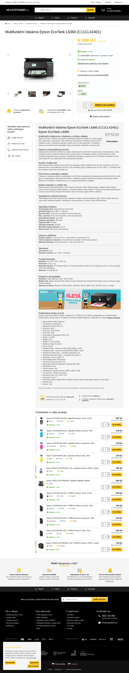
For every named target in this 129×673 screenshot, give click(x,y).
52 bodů (62, 546)
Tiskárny (72, 18)
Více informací (31, 658)
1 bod (72, 421)
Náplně (39, 18)
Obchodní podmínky (74, 623)
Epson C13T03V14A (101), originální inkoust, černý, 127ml (69, 418)
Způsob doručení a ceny (14, 615)
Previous (8, 55)
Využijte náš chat (15, 137)
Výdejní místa (11, 617)
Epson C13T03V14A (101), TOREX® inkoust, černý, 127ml (69, 493)
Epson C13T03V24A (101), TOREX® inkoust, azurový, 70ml (70, 506)
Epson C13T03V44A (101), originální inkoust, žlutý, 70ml (68, 456)
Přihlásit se (118, 2)
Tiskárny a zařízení (18, 23)
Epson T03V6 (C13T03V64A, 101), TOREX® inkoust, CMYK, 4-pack (72, 543)
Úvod (8, 23)
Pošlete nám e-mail (15, 144)
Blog (38, 628)
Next (70, 55)
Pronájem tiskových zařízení (46, 626)
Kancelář (89, 18)
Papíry (55, 18)
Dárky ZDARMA (42, 617)
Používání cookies (73, 617)
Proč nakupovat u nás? (44, 615)
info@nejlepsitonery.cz (109, 622)
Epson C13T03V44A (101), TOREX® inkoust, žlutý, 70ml (68, 531)
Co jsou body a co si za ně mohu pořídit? (93, 75)
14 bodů (72, 496)
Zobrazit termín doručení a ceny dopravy (93, 64)
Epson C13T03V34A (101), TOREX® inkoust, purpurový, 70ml (70, 518)
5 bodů (72, 508)
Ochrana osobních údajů (75, 620)
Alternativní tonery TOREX (46, 620)
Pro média (70, 626)
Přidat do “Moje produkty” (100, 116)
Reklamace (10, 626)
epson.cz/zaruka (113, 318)
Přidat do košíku (105, 105)
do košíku (116, 424)
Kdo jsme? (70, 615)
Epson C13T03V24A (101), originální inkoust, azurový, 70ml (69, 431)
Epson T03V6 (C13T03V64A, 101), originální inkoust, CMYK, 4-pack (72, 468)
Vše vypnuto (33, 666)
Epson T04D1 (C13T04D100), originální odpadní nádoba (68, 481)
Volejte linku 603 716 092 (17, 150)
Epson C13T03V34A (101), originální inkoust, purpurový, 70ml (70, 443)
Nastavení (34, 663)
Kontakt (108, 2)
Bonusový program (12, 623)
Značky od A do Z (12, 620)
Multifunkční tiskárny (31, 23)
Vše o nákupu (96, 2)
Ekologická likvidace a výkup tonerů (49, 623)
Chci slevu (99, 599)
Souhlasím (10, 663)
